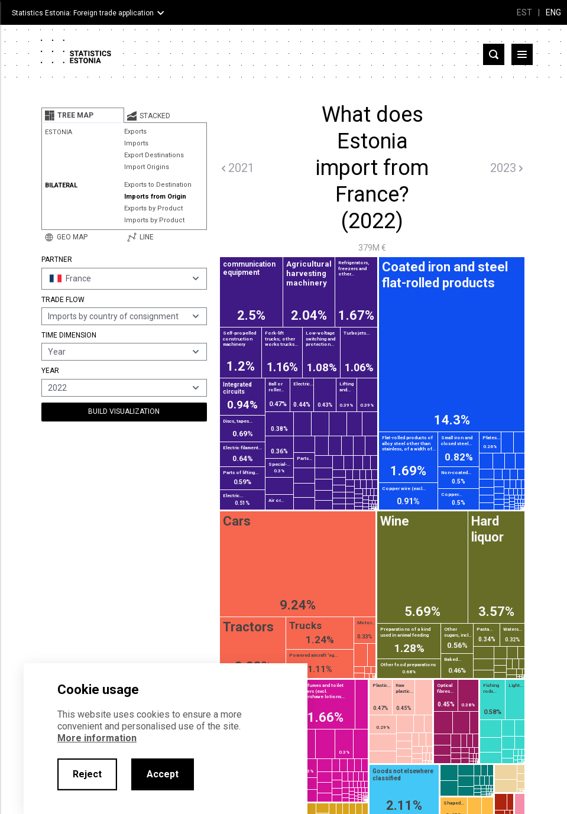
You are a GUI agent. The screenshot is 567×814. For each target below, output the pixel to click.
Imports (136, 143)
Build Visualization (124, 411)
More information (97, 738)
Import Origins (146, 167)
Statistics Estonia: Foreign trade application (83, 13)
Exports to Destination (158, 185)
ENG (553, 12)
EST (524, 12)
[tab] (82, 115)
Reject (87, 774)
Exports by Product (153, 208)
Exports (135, 131)
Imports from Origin (155, 196)
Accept (163, 774)
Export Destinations (154, 155)
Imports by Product (154, 220)
